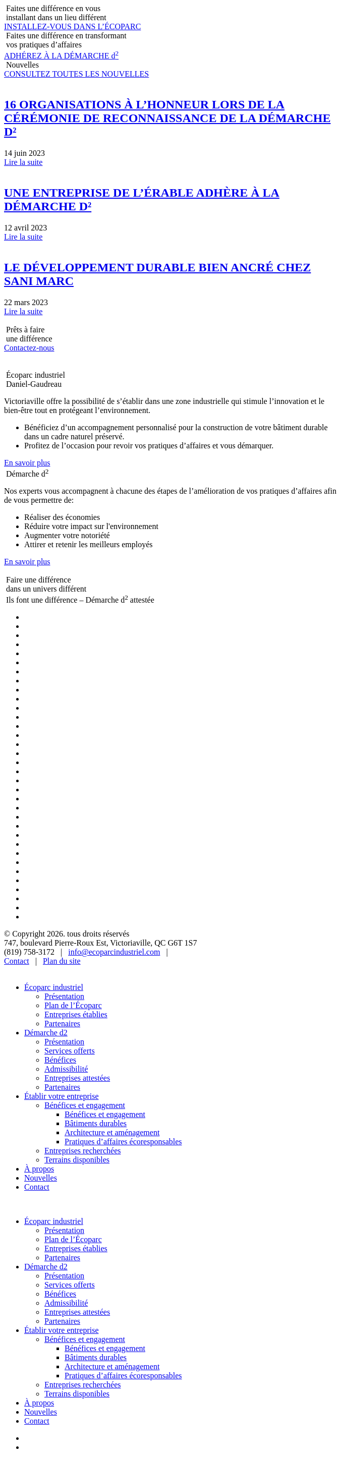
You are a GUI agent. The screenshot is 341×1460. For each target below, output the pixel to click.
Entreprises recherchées (82, 1150)
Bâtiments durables (96, 1123)
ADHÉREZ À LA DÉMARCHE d (61, 55)
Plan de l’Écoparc (73, 1005)
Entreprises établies (75, 1014)
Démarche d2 (46, 1032)
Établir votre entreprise (61, 1096)
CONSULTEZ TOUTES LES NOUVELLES (76, 74)
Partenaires (62, 1023)
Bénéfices (60, 1060)
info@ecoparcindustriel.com (114, 952)
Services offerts (69, 1050)
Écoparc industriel (53, 987)
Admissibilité (66, 1069)
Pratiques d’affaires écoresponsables (123, 1141)
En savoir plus (27, 462)
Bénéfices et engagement (84, 1105)
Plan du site (62, 961)
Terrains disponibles (76, 1159)
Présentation (64, 996)
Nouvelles (40, 1178)
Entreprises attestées (77, 1078)
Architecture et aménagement (112, 1132)
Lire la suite (23, 162)
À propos (39, 1168)
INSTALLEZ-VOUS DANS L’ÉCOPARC (72, 26)
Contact (16, 961)
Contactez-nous (29, 347)
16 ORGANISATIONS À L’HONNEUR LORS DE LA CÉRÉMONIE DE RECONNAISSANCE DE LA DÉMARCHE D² (167, 118)
